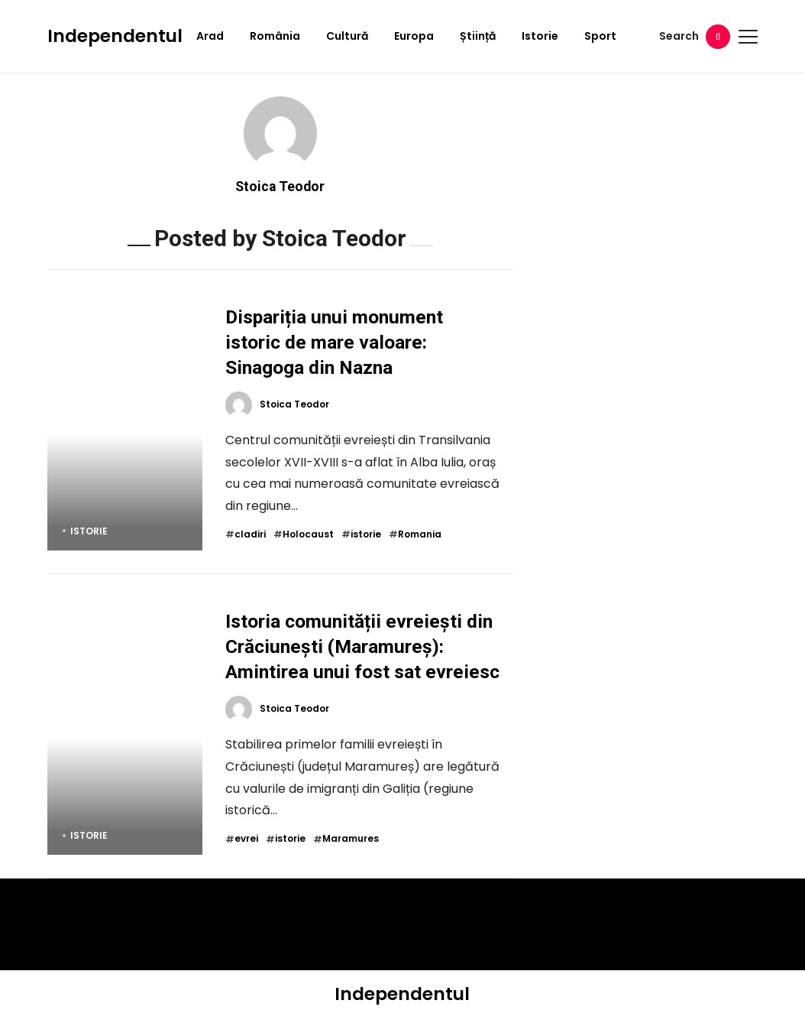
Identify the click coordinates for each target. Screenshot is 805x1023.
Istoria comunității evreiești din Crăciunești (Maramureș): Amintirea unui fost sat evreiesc (362, 646)
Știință (478, 36)
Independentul (115, 36)
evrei (246, 838)
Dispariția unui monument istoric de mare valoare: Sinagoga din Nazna (334, 342)
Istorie (540, 36)
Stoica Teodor (280, 186)
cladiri (250, 534)
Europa (414, 36)
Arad (210, 36)
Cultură (347, 36)
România (275, 36)
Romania (419, 534)
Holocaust (308, 534)
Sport (600, 36)
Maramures (350, 838)
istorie (366, 534)
